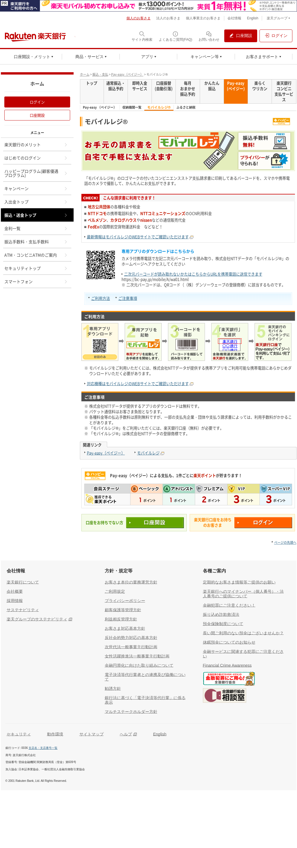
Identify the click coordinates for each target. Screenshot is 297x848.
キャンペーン (36, 188)
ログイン (37, 102)
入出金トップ (36, 202)
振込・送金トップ (36, 215)
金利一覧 (36, 228)
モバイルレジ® (159, 107)
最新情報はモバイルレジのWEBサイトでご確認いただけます (138, 237)
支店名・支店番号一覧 (43, 747)
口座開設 (37, 115)
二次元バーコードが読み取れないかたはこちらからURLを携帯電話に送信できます (193, 274)
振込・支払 (100, 74)
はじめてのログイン (36, 158)
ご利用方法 (100, 298)
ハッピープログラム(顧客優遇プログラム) (36, 173)
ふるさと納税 (185, 107)
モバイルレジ (148, 453)
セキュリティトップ (36, 268)
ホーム (84, 74)
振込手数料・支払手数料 (36, 241)
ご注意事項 (127, 298)
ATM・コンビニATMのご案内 (36, 255)
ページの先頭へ (285, 542)
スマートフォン (36, 281)
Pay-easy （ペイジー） (100, 107)
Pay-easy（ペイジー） (127, 74)
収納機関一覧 (131, 107)
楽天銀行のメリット (36, 144)
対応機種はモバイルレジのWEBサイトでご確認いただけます (138, 383)
